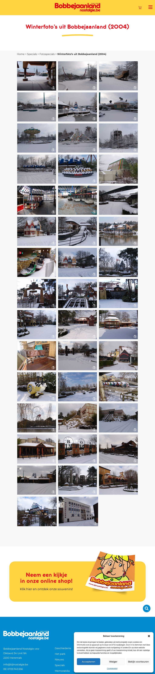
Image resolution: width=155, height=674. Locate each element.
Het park (60, 653)
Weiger (113, 661)
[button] (148, 636)
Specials (32, 54)
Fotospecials (47, 54)
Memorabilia (62, 670)
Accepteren (88, 661)
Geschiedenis (63, 648)
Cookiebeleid (112, 668)
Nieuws (59, 659)
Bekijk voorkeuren (138, 661)
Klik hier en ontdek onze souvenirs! (46, 589)
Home (21, 54)
